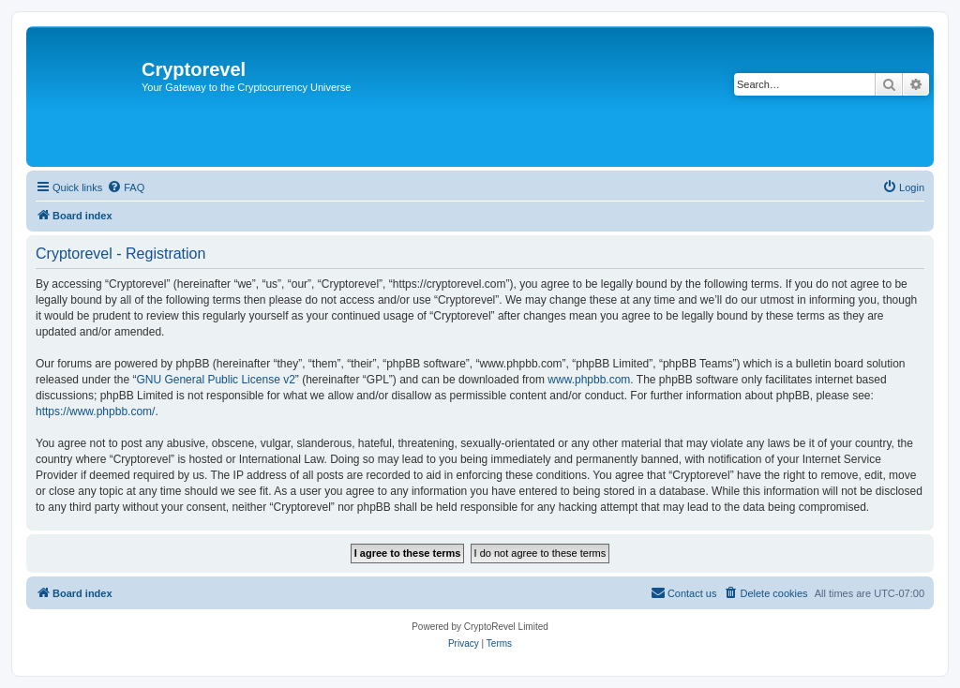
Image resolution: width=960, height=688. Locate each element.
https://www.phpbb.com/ (95, 411)
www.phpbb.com (589, 379)
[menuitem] (125, 187)
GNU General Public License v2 (215, 379)
